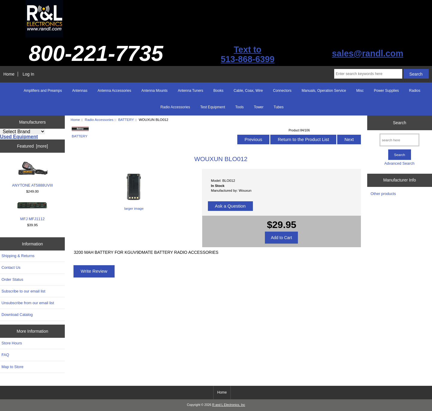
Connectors (282, 90)
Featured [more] (32, 146)
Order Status (12, 279)
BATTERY (126, 120)
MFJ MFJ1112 (32, 211)
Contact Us (11, 267)
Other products (383, 193)
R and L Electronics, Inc (228, 404)
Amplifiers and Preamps (43, 90)
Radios (414, 90)
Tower (258, 107)
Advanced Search (399, 163)
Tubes (279, 107)
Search (399, 122)
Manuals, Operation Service (324, 90)
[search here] (399, 140)
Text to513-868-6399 (247, 54)
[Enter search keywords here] (368, 74)
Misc (360, 90)
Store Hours (12, 343)
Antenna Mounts (154, 90)
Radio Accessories (99, 120)
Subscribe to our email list (23, 291)
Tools (239, 107)
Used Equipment (19, 136)
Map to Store (12, 366)
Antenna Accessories (114, 90)
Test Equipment (212, 107)
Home (8, 74)
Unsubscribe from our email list (28, 303)
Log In (28, 74)
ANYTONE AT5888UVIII (32, 174)
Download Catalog (17, 314)
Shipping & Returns (18, 256)
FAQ (5, 354)
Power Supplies (386, 90)
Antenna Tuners (190, 90)
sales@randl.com (367, 53)
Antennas (79, 90)
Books (218, 90)
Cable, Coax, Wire (248, 90)
